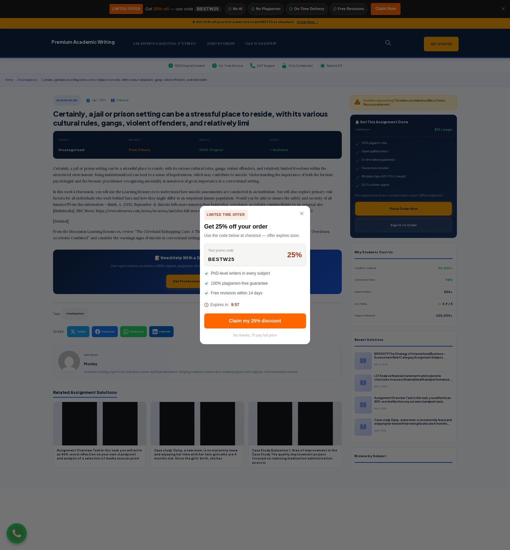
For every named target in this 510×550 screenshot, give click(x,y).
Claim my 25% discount (255, 320)
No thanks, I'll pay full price (255, 335)
